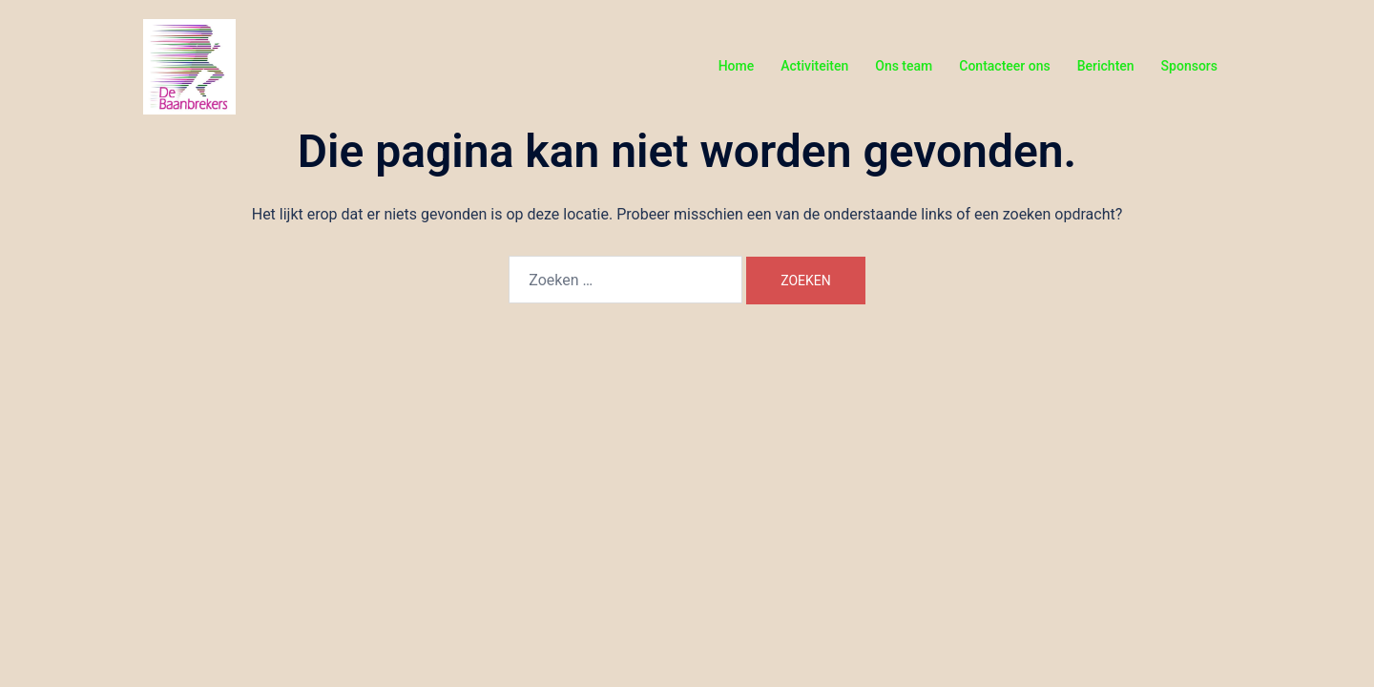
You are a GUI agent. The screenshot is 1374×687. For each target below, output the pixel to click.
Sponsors (1189, 65)
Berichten (1106, 65)
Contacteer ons (1004, 65)
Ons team (903, 65)
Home (736, 65)
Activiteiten (814, 65)
